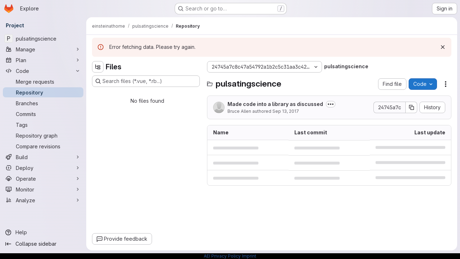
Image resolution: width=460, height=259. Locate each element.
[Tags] (43, 125)
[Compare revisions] (43, 146)
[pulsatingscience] (43, 38)
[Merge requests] (43, 82)
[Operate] (43, 179)
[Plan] (43, 60)
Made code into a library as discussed (275, 104)
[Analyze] (43, 200)
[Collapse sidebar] (43, 244)
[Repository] (43, 92)
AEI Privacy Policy (222, 256)
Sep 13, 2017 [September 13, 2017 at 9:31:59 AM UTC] (285, 111)
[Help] (43, 232)
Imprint (249, 256)
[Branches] (43, 103)
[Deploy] (43, 168)
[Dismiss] (442, 47)
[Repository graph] (43, 135)
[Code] (43, 71)
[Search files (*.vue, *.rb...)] (146, 81)
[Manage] (43, 49)
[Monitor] (43, 189)
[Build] (43, 157)
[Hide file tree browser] (98, 67)
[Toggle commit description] (330, 104)
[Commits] (43, 114)
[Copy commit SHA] (411, 107)
